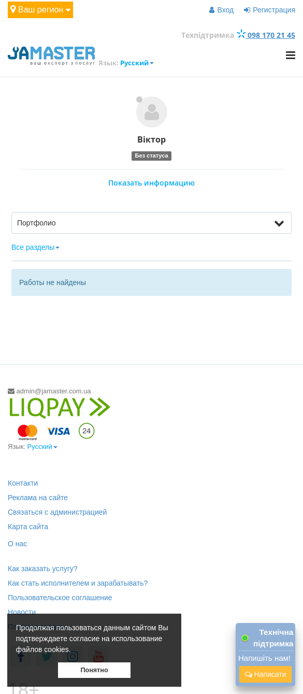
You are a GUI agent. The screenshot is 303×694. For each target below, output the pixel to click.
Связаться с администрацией (57, 512)
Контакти (23, 483)
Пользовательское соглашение (60, 597)
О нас (17, 544)
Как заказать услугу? (43, 568)
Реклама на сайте (38, 497)
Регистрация (269, 10)
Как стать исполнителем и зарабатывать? (78, 583)
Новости (22, 612)
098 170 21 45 (265, 35)
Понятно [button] (94, 670)
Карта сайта (28, 526)
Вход (221, 10)
